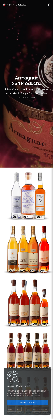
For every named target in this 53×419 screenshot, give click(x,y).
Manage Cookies (40, 409)
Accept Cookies (27, 402)
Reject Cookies (14, 409)
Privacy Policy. (33, 396)
